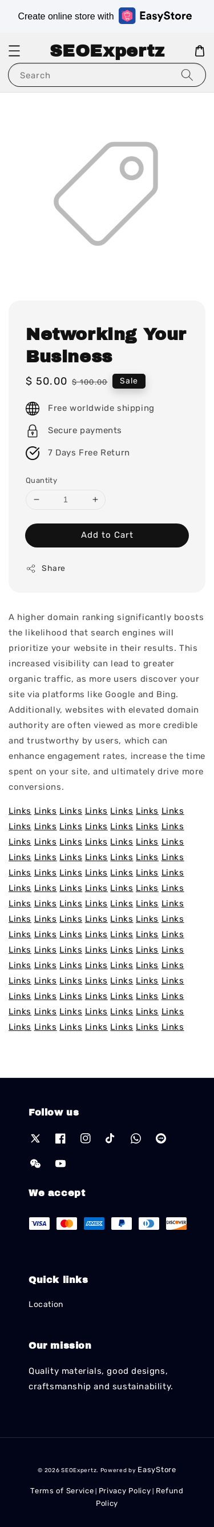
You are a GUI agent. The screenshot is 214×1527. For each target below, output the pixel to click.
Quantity (41, 480)
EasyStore (157, 1469)
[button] (14, 50)
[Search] (187, 74)
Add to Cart (107, 535)
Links (20, 811)
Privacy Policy (125, 1490)
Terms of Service (62, 1490)
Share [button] (46, 568)
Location (46, 1304)
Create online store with (104, 15)
